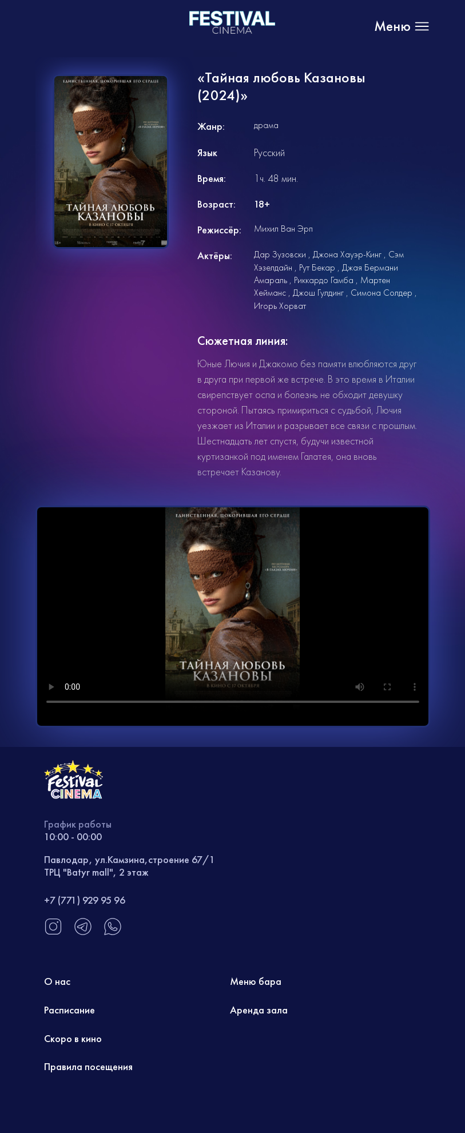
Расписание (69, 1009)
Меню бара (255, 981)
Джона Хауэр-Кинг (347, 254)
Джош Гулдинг (318, 293)
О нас (57, 981)
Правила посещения (88, 1066)
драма (266, 125)
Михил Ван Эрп (283, 228)
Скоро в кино (73, 1038)
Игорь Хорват (280, 306)
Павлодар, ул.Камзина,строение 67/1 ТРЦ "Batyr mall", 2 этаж (129, 865)
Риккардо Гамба (323, 280)
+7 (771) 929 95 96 (84, 900)
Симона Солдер (381, 293)
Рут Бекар (317, 267)
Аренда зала (259, 1009)
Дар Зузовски (280, 254)
